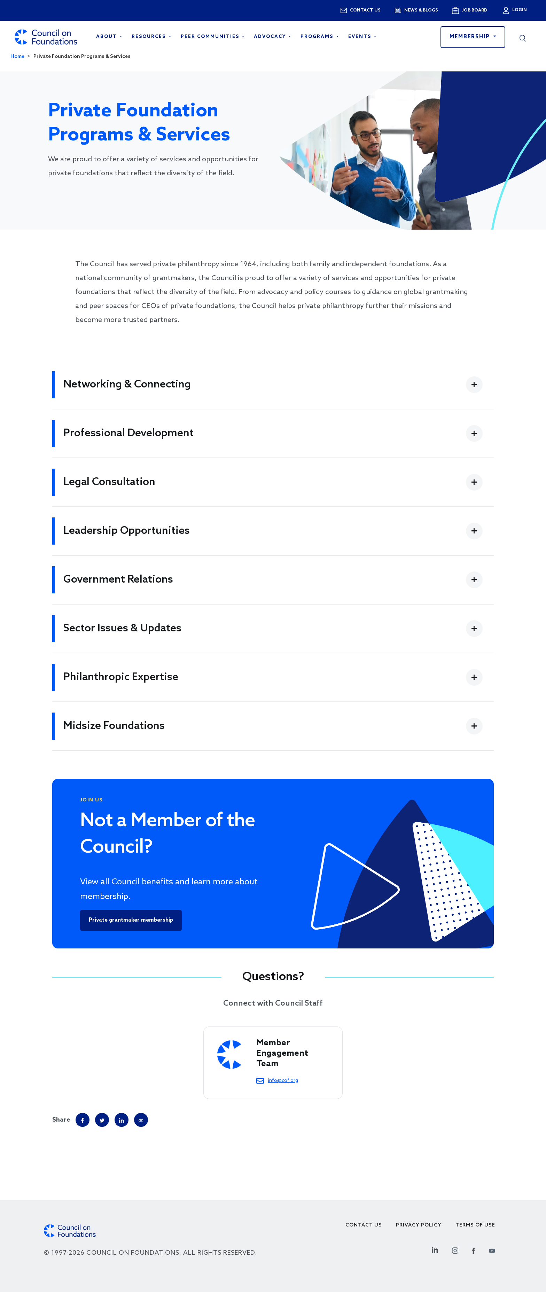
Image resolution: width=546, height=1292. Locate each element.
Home (17, 57)
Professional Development (128, 433)
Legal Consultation (109, 482)
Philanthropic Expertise (120, 677)
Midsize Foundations (114, 726)
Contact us (365, 10)
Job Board (474, 10)
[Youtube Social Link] (492, 1249)
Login (518, 10)
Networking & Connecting (127, 384)
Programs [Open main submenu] (318, 36)
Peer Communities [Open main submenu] (211, 36)
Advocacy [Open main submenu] (271, 36)
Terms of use (475, 1225)
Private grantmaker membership (131, 920)
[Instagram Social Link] (455, 1249)
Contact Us (363, 1225)
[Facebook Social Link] (473, 1249)
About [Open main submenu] (107, 36)
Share (61, 1120)
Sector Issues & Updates (122, 628)
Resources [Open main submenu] (149, 36)
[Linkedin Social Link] (435, 1249)
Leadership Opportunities (126, 531)
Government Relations (118, 580)
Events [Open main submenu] (360, 36)
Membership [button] (471, 37)
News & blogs (421, 10)
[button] (522, 37)
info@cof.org (283, 1080)
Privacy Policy (419, 1225)
